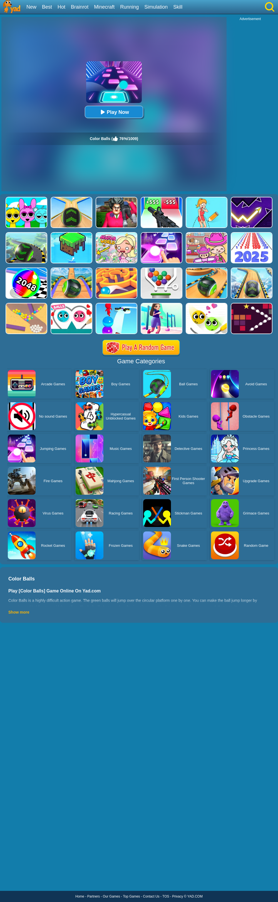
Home (79, 896)
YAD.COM (195, 896)
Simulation (156, 7)
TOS (165, 896)
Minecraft (104, 7)
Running (129, 7)
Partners (93, 896)
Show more (18, 612)
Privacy (177, 896)
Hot (61, 7)
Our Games (111, 896)
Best (47, 7)
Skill (177, 7)
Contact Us (151, 896)
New (31, 7)
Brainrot (79, 7)
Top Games (131, 896)
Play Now (114, 112)
